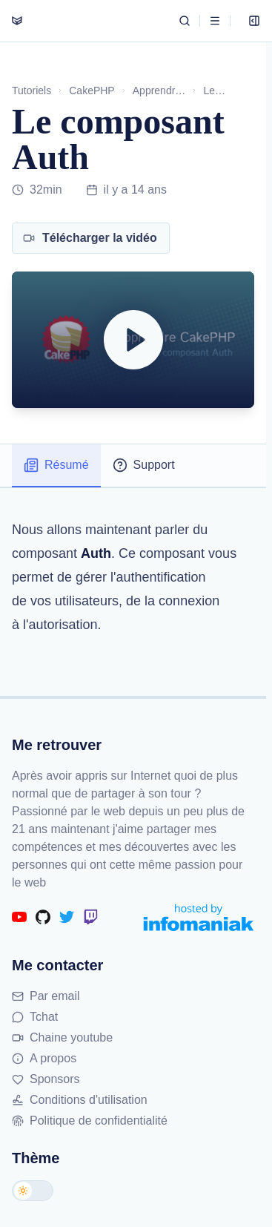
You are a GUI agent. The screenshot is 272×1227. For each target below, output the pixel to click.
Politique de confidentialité (89, 1120)
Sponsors (46, 1079)
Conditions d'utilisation (79, 1099)
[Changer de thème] (32, 1190)
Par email (46, 996)
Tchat (35, 1016)
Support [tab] (144, 465)
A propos (44, 1058)
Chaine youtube (62, 1037)
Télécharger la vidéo (90, 237)
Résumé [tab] (56, 465)
